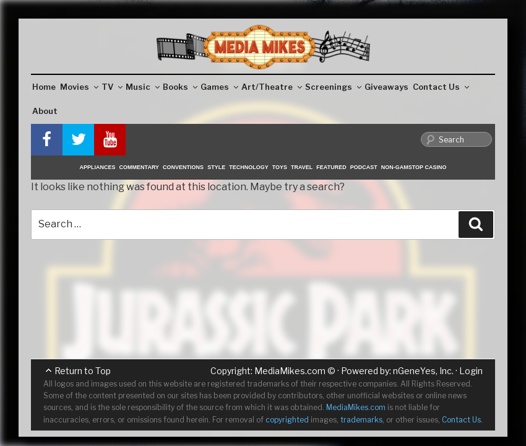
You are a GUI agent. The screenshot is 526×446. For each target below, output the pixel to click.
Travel (302, 167)
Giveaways (386, 87)
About (45, 111)
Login (471, 370)
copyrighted (287, 419)
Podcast (363, 167)
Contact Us (441, 87)
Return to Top (82, 370)
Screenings (333, 87)
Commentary (139, 167)
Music (143, 87)
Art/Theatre (271, 87)
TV (112, 87)
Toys (279, 167)
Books (180, 87)
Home (44, 87)
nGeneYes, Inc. (423, 370)
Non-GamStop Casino (414, 167)
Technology (249, 167)
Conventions (183, 167)
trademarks (361, 419)
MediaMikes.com (290, 370)
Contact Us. (462, 419)
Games (219, 87)
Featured (331, 167)
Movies (79, 87)
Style (216, 167)
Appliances (98, 167)
